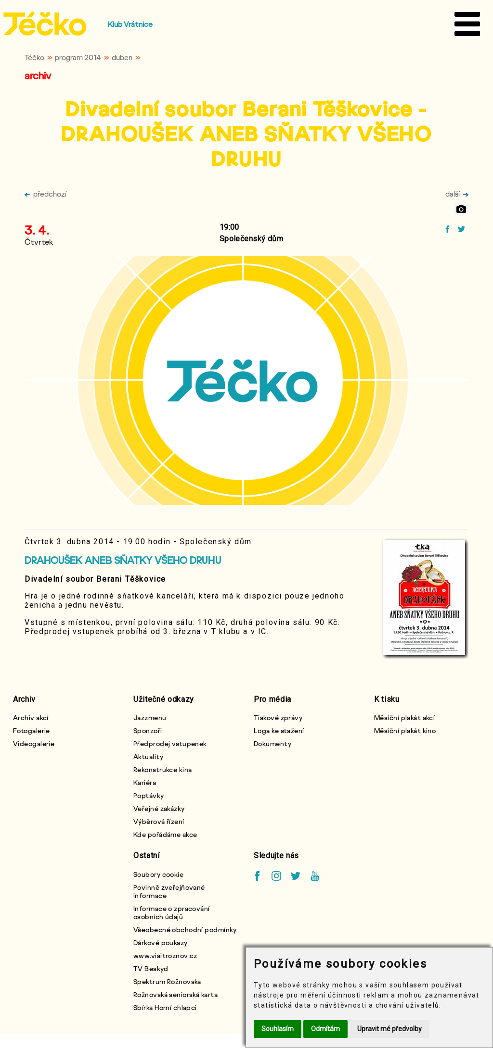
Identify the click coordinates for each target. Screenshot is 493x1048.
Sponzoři (147, 730)
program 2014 (78, 57)
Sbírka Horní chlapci (165, 1007)
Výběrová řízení (158, 821)
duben (122, 57)
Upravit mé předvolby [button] (389, 1029)
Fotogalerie (31, 730)
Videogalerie (33, 743)
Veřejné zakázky (159, 808)
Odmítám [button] (325, 1029)
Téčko (34, 57)
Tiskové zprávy (278, 717)
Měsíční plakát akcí (404, 717)
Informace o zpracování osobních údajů (171, 912)
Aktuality (148, 756)
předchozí (45, 193)
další (456, 193)
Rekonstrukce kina (162, 769)
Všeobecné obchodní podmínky (185, 929)
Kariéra (144, 782)
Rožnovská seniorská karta (175, 994)
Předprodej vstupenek (170, 743)
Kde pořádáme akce (165, 834)
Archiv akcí (31, 717)
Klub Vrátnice (130, 24)
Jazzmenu (150, 717)
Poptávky (148, 795)
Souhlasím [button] (277, 1029)
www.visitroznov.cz (165, 955)
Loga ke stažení (279, 730)
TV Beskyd (150, 968)
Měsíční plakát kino (405, 730)
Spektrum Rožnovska (167, 981)
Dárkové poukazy (160, 942)
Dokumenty (272, 743)
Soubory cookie (158, 874)
